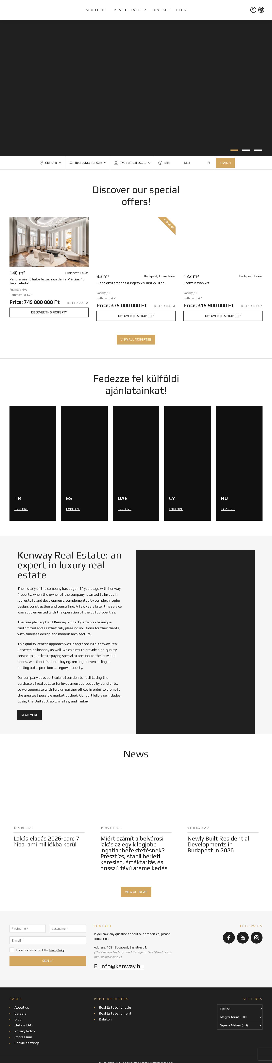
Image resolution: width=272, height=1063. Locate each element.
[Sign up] (47, 961)
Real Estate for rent (115, 1013)
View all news (136, 892)
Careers (20, 1013)
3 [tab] (258, 150)
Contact (161, 10)
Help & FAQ (23, 1025)
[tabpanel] (136, 88)
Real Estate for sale (115, 1007)
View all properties (136, 339)
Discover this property (49, 312)
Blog (181, 10)
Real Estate (127, 10)
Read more (29, 715)
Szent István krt (196, 283)
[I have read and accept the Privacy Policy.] (11, 950)
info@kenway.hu (122, 966)
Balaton (105, 1019)
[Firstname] (27, 928)
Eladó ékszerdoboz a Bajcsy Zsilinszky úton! (130, 283)
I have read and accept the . (37, 950)
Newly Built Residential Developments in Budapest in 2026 (218, 844)
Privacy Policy (56, 950)
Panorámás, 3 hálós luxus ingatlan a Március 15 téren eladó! (46, 281)
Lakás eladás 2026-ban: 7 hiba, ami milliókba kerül (46, 841)
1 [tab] (234, 150)
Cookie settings (27, 1043)
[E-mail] (47, 940)
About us (96, 10)
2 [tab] (246, 150)
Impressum (23, 1037)
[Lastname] (68, 928)
